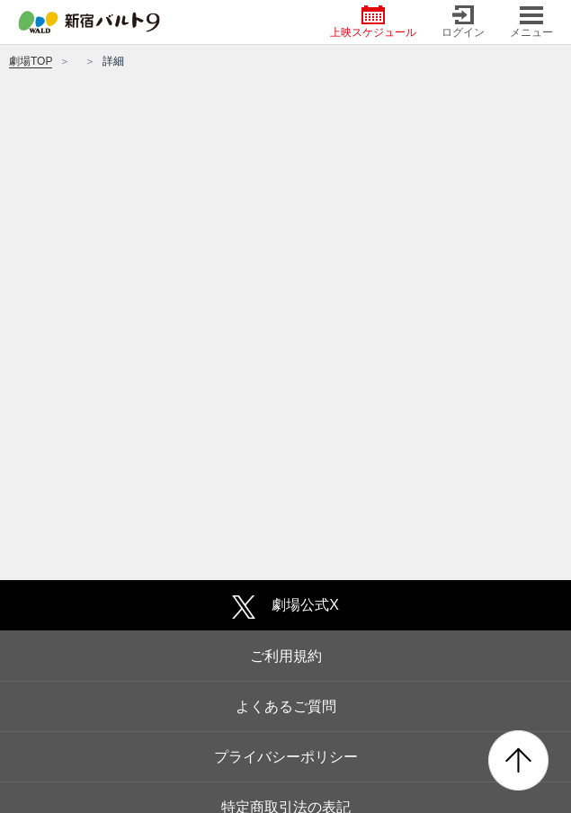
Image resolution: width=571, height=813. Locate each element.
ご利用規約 (286, 656)
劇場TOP (30, 61)
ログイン (463, 22)
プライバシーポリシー (286, 756)
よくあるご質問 (286, 706)
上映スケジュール (373, 22)
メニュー (531, 22)
